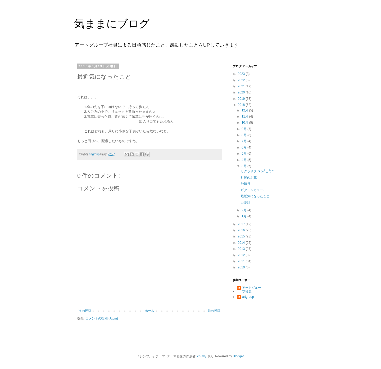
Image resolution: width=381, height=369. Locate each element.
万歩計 (245, 202)
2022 (242, 80)
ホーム (149, 311)
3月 (244, 166)
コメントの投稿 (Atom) (101, 318)
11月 (245, 116)
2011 (242, 261)
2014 (242, 243)
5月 (244, 153)
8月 (244, 135)
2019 (242, 99)
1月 (244, 216)
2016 (242, 230)
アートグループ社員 (251, 289)
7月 (244, 141)
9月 (244, 129)
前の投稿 (214, 311)
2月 (244, 210)
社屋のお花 (249, 177)
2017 (242, 224)
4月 (244, 160)
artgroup (248, 297)
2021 (242, 86)
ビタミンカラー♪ (253, 190)
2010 (242, 267)
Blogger (238, 356)
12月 (245, 110)
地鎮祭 (245, 184)
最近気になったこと (255, 196)
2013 (242, 249)
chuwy (201, 356)
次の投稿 (85, 311)
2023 (242, 74)
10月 (245, 122)
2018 (242, 105)
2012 (242, 255)
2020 (242, 92)
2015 (242, 236)
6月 (244, 147)
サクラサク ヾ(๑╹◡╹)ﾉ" (257, 171)
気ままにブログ (112, 23)
